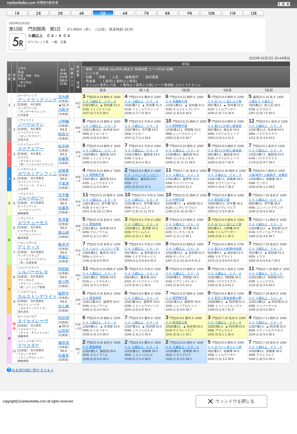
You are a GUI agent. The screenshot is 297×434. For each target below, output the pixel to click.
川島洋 (63, 110)
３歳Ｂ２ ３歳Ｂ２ (261, 101)
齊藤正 (63, 257)
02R (38, 13)
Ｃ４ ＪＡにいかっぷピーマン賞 (146, 174)
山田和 (63, 331)
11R (232, 13)
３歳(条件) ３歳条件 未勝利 (268, 174)
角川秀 (63, 282)
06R (124, 13)
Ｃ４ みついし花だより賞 (224, 101)
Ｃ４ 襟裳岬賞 (91, 224)
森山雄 (63, 232)
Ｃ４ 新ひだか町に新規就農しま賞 (230, 125)
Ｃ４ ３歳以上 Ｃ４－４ (99, 101)
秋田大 (63, 134)
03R (60, 13)
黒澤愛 (63, 220)
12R (253, 13)
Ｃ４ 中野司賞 (175, 199)
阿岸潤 (63, 318)
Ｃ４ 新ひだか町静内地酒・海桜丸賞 (232, 248)
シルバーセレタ (33, 272)
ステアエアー (31, 148)
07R (146, 13)
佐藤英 (63, 159)
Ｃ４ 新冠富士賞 (218, 199)
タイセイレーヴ (33, 321)
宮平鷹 (63, 195)
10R (210, 13)
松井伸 (63, 146)
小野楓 (63, 121)
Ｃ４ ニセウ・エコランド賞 (100, 248)
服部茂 (63, 343)
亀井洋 (63, 244)
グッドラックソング (37, 99)
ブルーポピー (31, 198)
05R (103, 13)
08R (167, 13)
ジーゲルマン (31, 124)
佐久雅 (63, 306)
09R (189, 13)
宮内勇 (63, 97)
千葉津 (63, 183)
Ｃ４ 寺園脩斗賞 (176, 101)
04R (81, 13)
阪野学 (63, 293)
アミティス (28, 247)
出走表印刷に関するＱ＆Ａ (33, 370)
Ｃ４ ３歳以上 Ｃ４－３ (224, 174)
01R (17, 13)
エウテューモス (33, 222)
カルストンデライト (37, 296)
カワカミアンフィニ (37, 173)
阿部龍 (63, 269)
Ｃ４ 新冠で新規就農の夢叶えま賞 (230, 297)
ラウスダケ (28, 345)
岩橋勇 (63, 171)
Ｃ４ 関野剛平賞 (176, 125)
